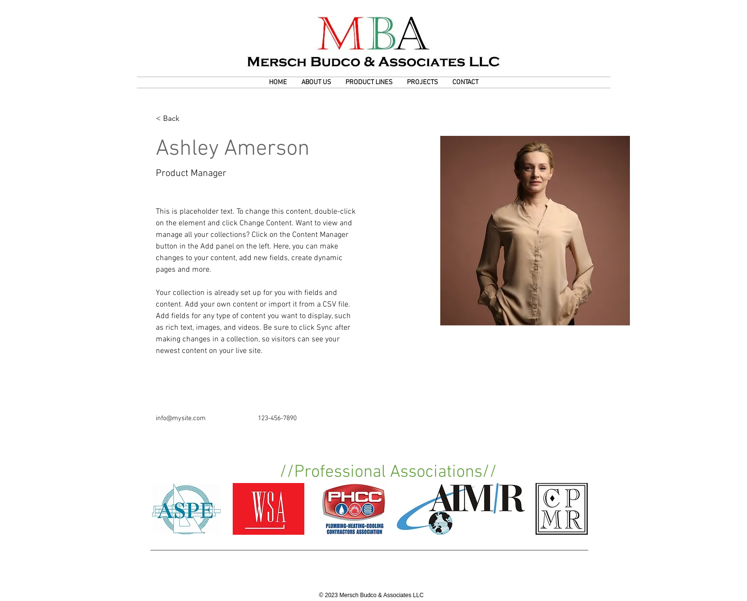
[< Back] (175, 119)
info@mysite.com (181, 418)
